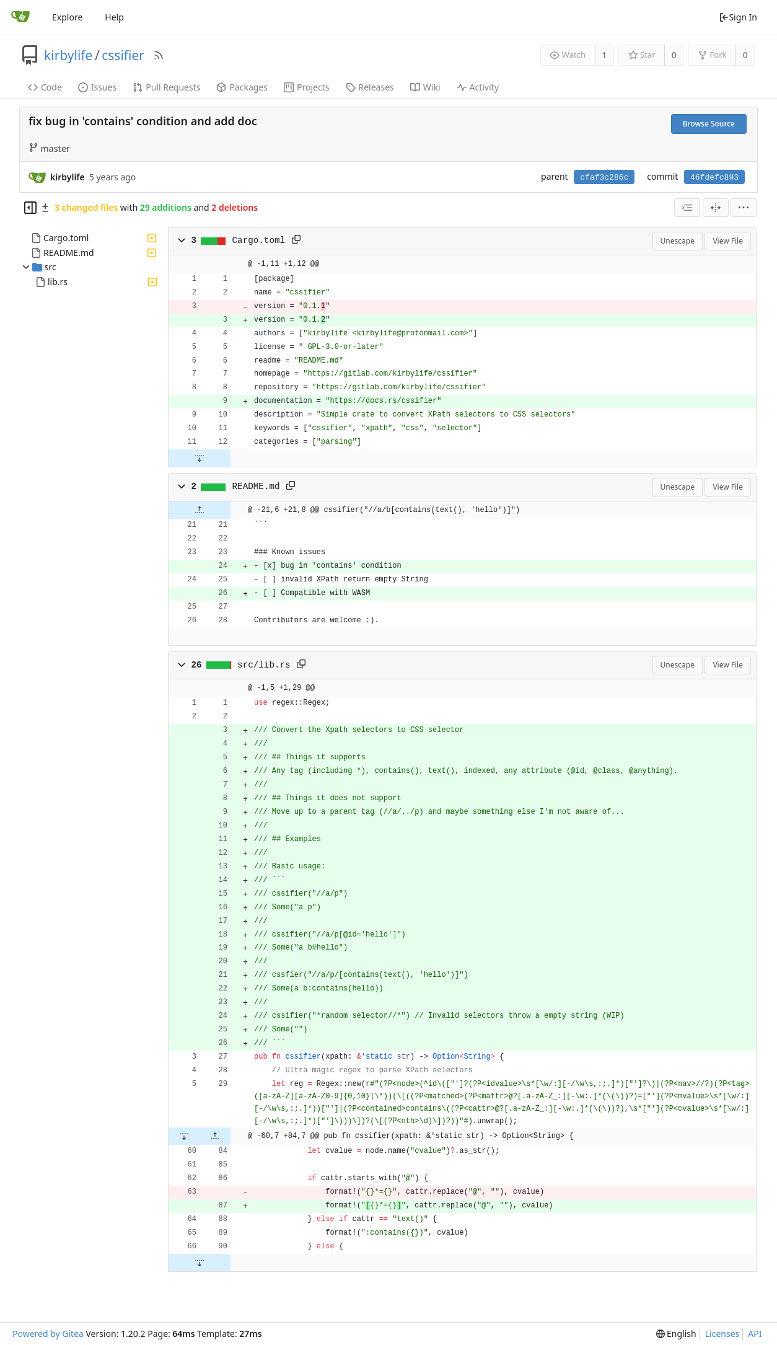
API (755, 1333)
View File (728, 241)
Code (45, 87)
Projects (306, 87)
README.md (68, 252)
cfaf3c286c (604, 177)
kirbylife (68, 55)
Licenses (722, 1333)
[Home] (20, 17)
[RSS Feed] (158, 55)
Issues (97, 87)
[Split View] (716, 207)
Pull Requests (166, 87)
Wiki (425, 87)
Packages (242, 87)
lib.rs (58, 282)
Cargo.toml (66, 238)
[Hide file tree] (30, 207)
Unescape (678, 241)
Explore (67, 17)
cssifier (123, 55)
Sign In (738, 17)
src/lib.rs (264, 665)
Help (114, 17)
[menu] (744, 207)
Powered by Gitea (48, 1333)
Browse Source (709, 123)
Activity (478, 87)
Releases (370, 87)
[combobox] (687, 207)
